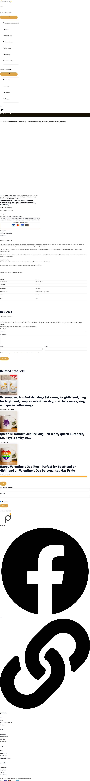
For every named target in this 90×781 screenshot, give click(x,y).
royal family (23, 219)
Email (46, 346)
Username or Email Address (6, 487)
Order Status (3, 756)
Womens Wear (4, 736)
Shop (5, 121)
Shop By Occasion (6, 13)
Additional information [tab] (6, 233)
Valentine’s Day (8, 61)
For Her (6, 86)
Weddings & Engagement (11, 23)
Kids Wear (2, 739)
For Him (6, 80)
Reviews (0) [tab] (3, 235)
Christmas (7, 48)
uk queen (37, 219)
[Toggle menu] (9, 17)
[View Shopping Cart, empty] (1, 110)
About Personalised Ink (6, 722)
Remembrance (8, 42)
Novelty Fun (7, 35)
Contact (2, 725)
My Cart (2, 772)
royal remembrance (31, 219)
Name (2, 346)
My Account (3, 767)
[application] (11, 13)
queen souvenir (17, 219)
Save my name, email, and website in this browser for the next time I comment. (20, 353)
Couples (6, 92)
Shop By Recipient (6, 69)
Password (2, 493)
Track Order (3, 770)
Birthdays (6, 54)
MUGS (14, 195)
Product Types (8, 195)
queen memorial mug (31, 218)
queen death (17, 218)
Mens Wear (3, 734)
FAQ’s (1, 751)
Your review (3, 334)
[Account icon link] (0, 106)
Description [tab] (3, 230)
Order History (3, 775)
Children (6, 99)
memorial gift (5, 218)
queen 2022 (11, 218)
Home (1, 6)
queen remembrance (9, 219)
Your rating (3, 328)
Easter (6, 29)
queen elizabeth (23, 218)
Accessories (3, 741)
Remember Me (4, 501)
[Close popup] (3, 484)
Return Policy (3, 753)
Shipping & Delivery (5, 758)
